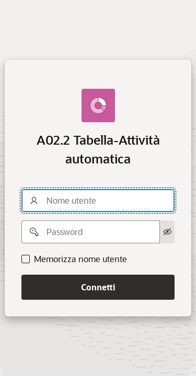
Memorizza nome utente (80, 259)
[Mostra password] (167, 231)
